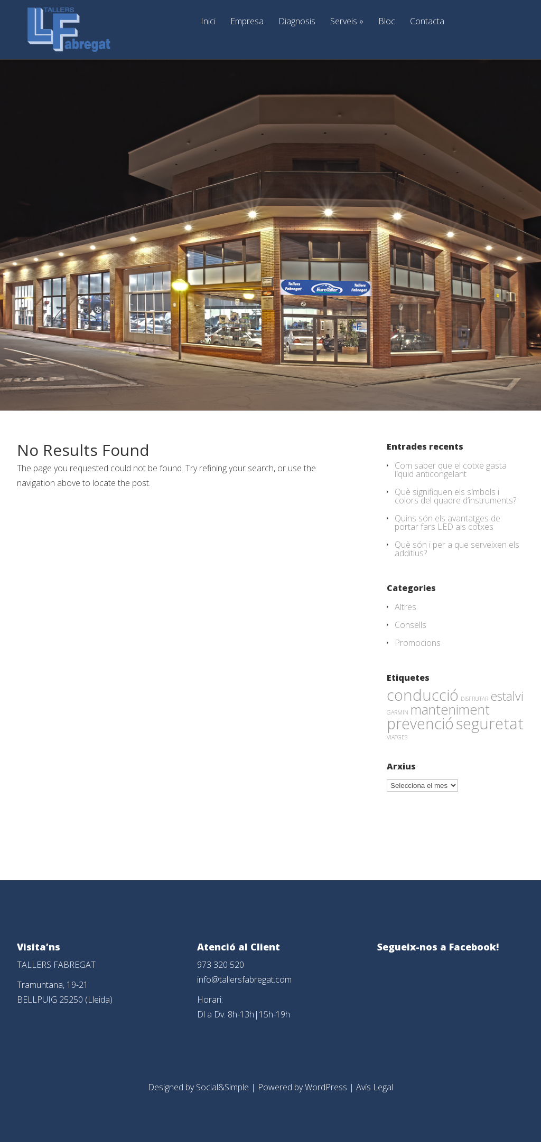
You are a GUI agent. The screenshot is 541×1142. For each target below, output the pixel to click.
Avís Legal (374, 1087)
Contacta (427, 22)
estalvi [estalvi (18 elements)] (507, 696)
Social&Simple (222, 1087)
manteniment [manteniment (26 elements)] (450, 709)
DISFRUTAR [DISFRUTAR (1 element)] (474, 698)
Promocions (418, 643)
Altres (405, 607)
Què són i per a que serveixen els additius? (457, 549)
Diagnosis (296, 22)
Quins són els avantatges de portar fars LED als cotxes (447, 522)
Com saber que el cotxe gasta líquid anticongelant (451, 470)
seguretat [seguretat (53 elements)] (490, 723)
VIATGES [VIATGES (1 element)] (397, 737)
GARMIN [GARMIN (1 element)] (397, 712)
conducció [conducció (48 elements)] (423, 694)
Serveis (346, 22)
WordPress (326, 1087)
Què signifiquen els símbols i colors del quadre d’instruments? (455, 496)
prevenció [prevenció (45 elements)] (420, 723)
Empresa (247, 22)
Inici (208, 22)
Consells (410, 625)
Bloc (386, 22)
